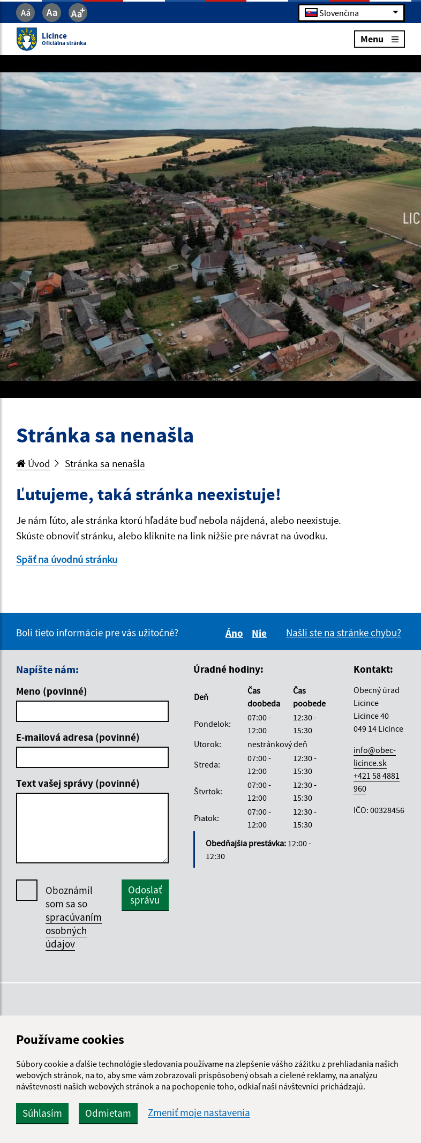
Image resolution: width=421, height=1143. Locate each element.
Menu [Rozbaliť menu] (379, 39)
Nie (261, 633)
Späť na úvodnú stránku (66, 559)
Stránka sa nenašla (105, 463)
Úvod (33, 463)
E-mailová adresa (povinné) (78, 737)
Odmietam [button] (108, 1113)
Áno (235, 633)
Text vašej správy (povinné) (78, 783)
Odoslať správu (145, 894)
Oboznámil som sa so (74, 917)
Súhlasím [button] (42, 1113)
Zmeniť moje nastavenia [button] (199, 1113)
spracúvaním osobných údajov (74, 930)
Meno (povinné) (51, 691)
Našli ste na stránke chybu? (343, 632)
